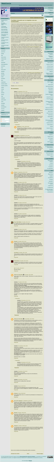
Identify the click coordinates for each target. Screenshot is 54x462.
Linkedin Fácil (50, 185)
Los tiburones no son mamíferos (4, 43)
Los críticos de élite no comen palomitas (49, 147)
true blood (16, 252)
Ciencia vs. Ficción (49, 64)
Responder (16, 104)
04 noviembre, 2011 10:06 (22, 345)
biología (2, 53)
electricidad (3, 62)
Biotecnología (50, 88)
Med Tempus (50, 114)
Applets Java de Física (50, 82)
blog (2, 55)
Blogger (30, 460)
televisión (2, 105)
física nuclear (3, 69)
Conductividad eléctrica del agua (4, 27)
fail (14, 268)
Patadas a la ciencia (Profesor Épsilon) (49, 74)
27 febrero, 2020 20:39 (22, 425)
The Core (2, 108)
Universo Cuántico (50, 128)
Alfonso (15, 172)
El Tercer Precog (50, 66)
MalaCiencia (6, 3)
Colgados (51, 175)
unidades (2, 110)
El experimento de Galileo (4, 21)
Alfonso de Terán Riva (18, 274)
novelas (2, 89)
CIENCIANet (51, 89)
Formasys (51, 179)
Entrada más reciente (15, 453)
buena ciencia (3, 57)
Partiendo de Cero (50, 122)
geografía (2, 71)
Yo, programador (50, 168)
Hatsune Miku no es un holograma (4, 35)
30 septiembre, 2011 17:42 (22, 91)
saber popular (3, 99)
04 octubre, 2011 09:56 (29, 274)
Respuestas (17, 124)
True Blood (30, 24)
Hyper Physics (50, 111)
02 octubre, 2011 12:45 (22, 252)
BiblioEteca (51, 172)
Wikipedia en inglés (49, 58)
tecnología (3, 103)
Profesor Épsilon (50, 124)
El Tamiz (51, 105)
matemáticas (3, 82)
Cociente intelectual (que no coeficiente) (4, 32)
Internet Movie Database (50, 54)
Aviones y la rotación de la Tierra (4, 40)
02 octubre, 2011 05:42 (22, 213)
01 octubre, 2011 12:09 (22, 182)
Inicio (28, 453)
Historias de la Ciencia (49, 109)
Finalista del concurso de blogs (5, 38)
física (2, 67)
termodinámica (20, 85)
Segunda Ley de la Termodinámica (34, 72)
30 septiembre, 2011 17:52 (22, 108)
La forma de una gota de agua (4, 46)
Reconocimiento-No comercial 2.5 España (27, 456)
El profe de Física (50, 67)
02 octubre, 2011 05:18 (22, 202)
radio (2, 96)
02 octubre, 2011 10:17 (26, 222)
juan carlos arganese (18, 400)
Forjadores (51, 134)
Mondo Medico (50, 116)
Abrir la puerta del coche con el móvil (4, 30)
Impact (2, 76)
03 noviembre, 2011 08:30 (29, 318)
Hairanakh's (51, 181)
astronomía (3, 51)
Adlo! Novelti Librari (49, 153)
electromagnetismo (4, 64)
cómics (2, 60)
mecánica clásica (4, 83)
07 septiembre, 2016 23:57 (27, 400)
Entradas (3, 119)
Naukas (51, 118)
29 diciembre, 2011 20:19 (22, 371)
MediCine (51, 71)
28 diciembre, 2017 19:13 (25, 300)
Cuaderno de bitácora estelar (49, 95)
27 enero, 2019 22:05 (25, 126)
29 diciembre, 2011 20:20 (22, 379)
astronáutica (3, 50)
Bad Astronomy (50, 62)
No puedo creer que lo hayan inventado (49, 190)
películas (2, 92)
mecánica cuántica (4, 85)
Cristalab (51, 163)
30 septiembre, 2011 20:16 (24, 135)
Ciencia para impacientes (51, 92)
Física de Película (50, 69)
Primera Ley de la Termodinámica (33, 46)
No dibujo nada (50, 187)
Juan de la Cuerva (50, 113)
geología (2, 73)
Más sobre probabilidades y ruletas (4, 24)
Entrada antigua (40, 453)
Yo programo (50, 166)
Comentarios (3, 121)
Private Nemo (16, 135)
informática (3, 78)
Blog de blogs (50, 174)
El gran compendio (49, 104)
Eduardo (15, 412)
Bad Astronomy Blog (49, 86)
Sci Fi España (50, 138)
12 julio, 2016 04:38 (21, 393)
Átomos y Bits (50, 84)
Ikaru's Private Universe (50, 183)
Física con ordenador (49, 107)
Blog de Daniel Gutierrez (50, 161)
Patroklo (15, 241)
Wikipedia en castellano (50, 56)
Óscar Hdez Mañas (17, 222)
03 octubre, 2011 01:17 (20, 268)
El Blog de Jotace (50, 154)
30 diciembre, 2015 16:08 (25, 161)
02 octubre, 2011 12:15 (22, 229)
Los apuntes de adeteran (50, 10)
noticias (2, 87)
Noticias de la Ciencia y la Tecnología (49, 120)
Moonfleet (51, 149)
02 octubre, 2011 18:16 (24, 260)
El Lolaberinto (50, 177)
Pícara (52, 156)
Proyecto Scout (50, 136)
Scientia (51, 126)
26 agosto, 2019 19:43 (22, 412)
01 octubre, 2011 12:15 (22, 195)
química (2, 94)
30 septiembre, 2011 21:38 (22, 172)
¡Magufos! (51, 14)
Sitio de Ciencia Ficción (50, 142)
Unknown (19, 126)
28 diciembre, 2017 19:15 (25, 362)
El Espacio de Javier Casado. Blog (49, 102)
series (16, 85)
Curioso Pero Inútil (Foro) (50, 99)
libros (2, 80)
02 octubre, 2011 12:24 (22, 241)
